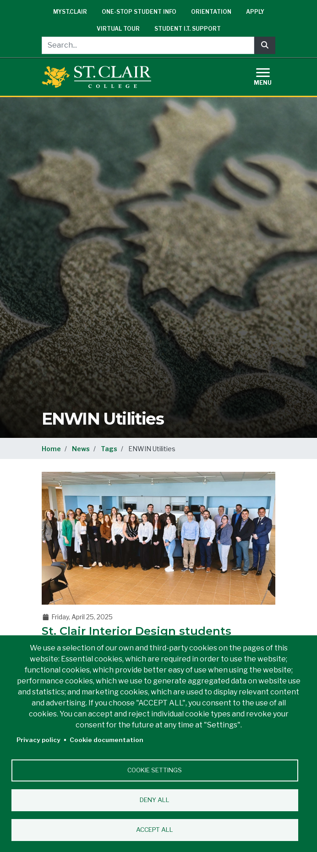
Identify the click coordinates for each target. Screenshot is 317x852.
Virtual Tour (118, 28)
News (81, 449)
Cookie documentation (106, 739)
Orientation (211, 11)
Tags (109, 449)
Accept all (154, 829)
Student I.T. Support (187, 28)
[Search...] (148, 45)
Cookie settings (154, 770)
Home (51, 449)
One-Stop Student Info (139, 11)
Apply (255, 11)
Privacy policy (38, 739)
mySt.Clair (70, 11)
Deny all (154, 799)
